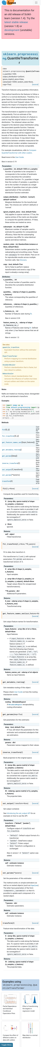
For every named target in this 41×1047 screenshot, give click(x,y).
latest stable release (16, 22)
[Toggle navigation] (36, 2)
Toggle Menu (6, 1045)
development (11, 30)
